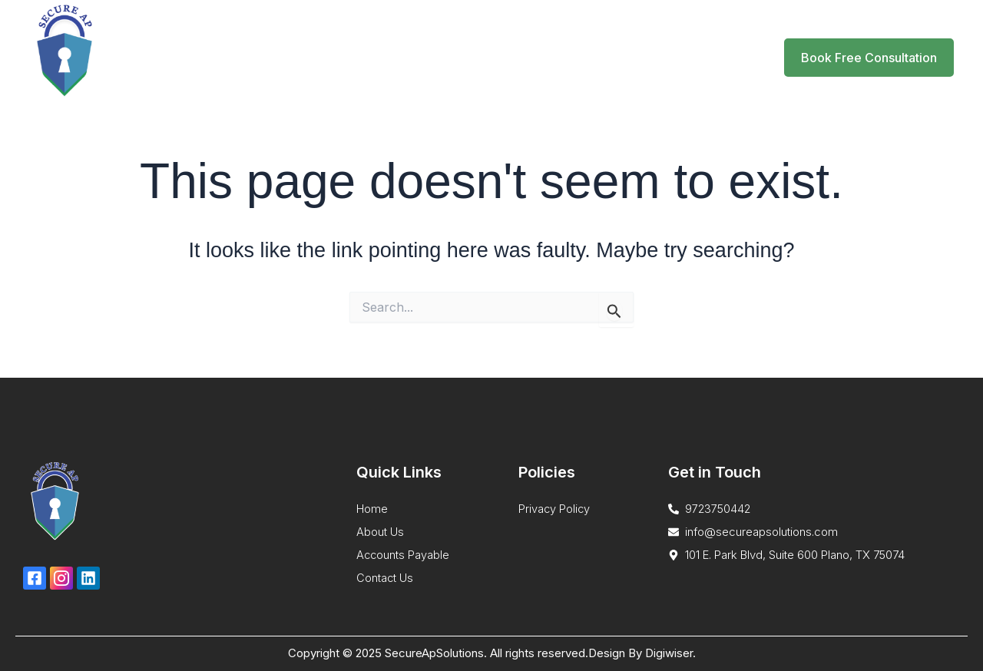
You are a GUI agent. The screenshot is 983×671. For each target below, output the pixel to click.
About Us (564, 57)
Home (402, 57)
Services (478, 57)
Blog (628, 57)
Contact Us (696, 57)
